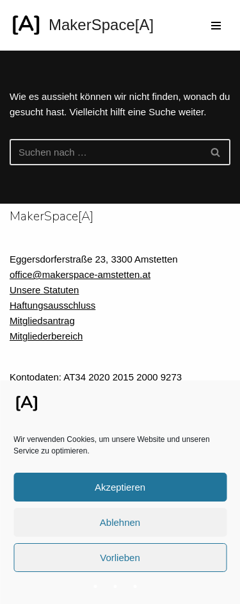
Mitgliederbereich (46, 336)
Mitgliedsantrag (42, 320)
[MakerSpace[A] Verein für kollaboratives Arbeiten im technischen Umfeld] (82, 25)
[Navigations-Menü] (216, 25)
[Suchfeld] (106, 152)
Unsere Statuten (44, 289)
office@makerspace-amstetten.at (80, 274)
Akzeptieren (120, 487)
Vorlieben (120, 557)
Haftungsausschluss (52, 305)
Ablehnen (120, 522)
